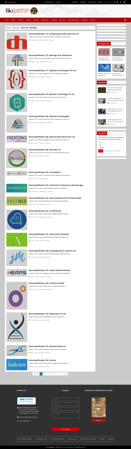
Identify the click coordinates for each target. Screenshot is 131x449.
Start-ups (54, 20)
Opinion (28, 20)
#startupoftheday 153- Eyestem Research (47, 346)
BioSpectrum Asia (41, 439)
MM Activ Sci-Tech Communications (64, 447)
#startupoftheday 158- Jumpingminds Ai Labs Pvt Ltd (52, 251)
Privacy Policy (72, 439)
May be (101, 148)
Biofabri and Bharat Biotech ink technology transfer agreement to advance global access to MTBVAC (104, 74)
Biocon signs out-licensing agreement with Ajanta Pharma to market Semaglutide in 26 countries (118, 59)
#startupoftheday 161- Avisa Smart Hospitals (49, 234)
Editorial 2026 (66, 2)
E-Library (58, 2)
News (13, 20)
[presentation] (65, 422)
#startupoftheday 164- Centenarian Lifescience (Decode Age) (56, 185)
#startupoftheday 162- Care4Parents (45, 211)
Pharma (20, 20)
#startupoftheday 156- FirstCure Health (46, 283)
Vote (100, 151)
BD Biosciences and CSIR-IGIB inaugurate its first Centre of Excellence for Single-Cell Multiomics (115, 110)
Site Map (102, 439)
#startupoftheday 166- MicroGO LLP (45, 149)
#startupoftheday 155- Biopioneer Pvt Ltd (47, 313)
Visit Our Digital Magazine (24, 439)
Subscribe (100, 2)
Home (7, 20)
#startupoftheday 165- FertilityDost (45, 172)
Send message (65, 429)
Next (65, 374)
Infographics (83, 2)
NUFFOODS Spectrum (57, 439)
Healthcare (44, 20)
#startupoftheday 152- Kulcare (42, 360)
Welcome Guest (49, 2)
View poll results (109, 151)
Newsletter (75, 2)
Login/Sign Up (108, 2)
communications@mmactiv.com (28, 417)
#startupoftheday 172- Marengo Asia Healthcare (50, 55)
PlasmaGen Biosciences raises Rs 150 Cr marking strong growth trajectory (115, 121)
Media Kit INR (92, 2)
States (93, 20)
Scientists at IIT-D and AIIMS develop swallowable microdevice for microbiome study (104, 59)
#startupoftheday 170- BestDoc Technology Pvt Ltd (51, 94)
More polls (117, 151)
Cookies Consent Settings (88, 439)
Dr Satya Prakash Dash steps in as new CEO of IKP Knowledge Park (115, 99)
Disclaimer (111, 439)
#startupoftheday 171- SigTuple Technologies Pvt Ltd (52, 70)
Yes (100, 142)
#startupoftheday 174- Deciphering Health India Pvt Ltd (54, 34)
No (99, 145)
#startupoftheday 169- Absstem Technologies (49, 116)
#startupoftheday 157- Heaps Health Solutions (49, 270)
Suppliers (84, 20)
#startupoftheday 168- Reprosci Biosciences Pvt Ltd (52, 137)
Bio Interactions (73, 20)
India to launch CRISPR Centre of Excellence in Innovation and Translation (117, 74)
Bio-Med (62, 20)
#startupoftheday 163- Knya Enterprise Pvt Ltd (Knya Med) (55, 198)
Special (35, 20)
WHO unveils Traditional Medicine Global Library (114, 89)
